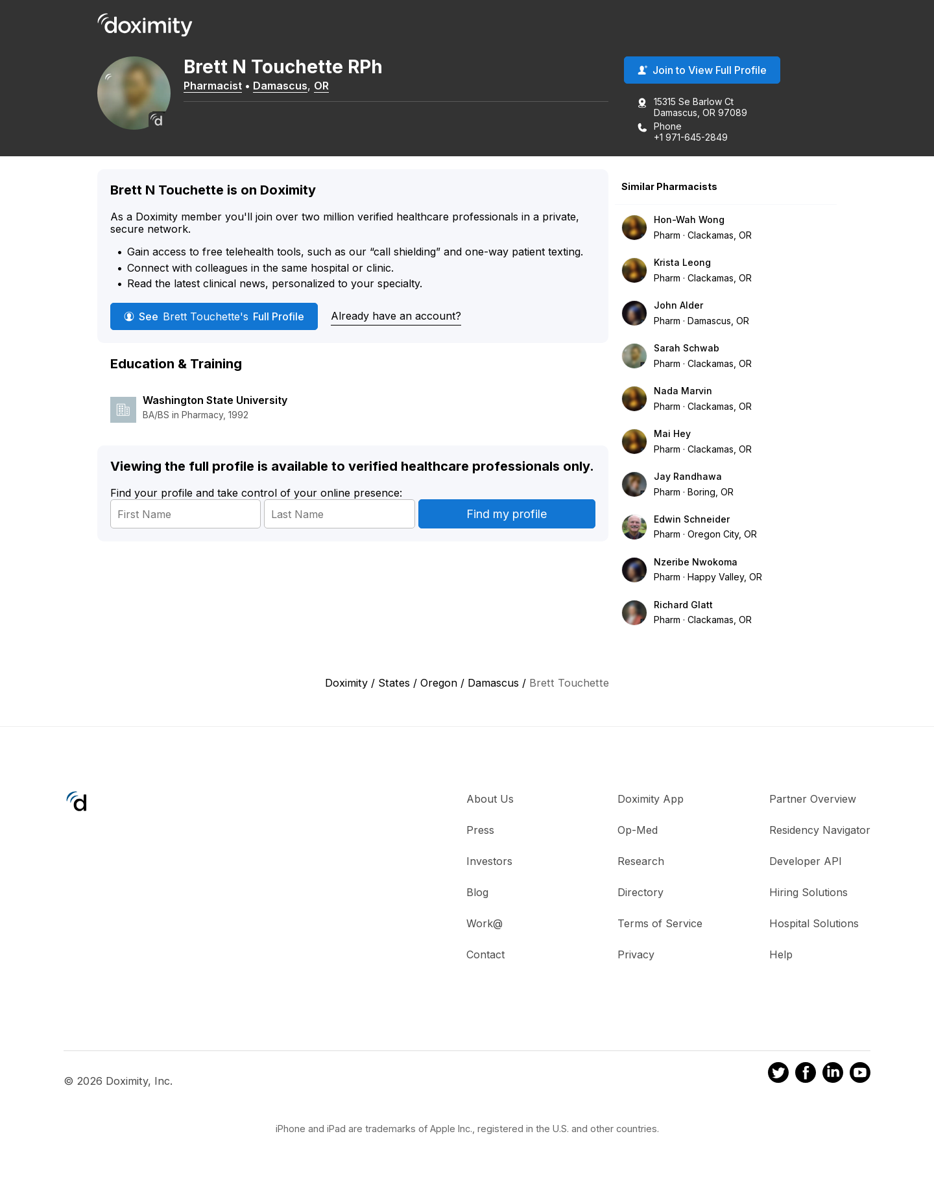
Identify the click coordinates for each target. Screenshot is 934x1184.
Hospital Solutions (814, 924)
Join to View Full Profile (702, 70)
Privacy (635, 955)
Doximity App (650, 799)
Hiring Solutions (808, 892)
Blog (477, 892)
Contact (485, 955)
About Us (490, 799)
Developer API (805, 861)
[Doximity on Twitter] (778, 1075)
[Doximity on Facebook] (805, 1075)
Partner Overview (812, 799)
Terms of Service (659, 924)
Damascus (284, 86)
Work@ (484, 924)
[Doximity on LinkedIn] (832, 1075)
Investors (489, 861)
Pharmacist (217, 86)
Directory (640, 892)
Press (480, 830)
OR (325, 86)
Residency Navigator (819, 830)
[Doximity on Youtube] (860, 1075)
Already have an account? (396, 316)
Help (781, 955)
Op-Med (637, 830)
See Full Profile (214, 317)
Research (640, 861)
